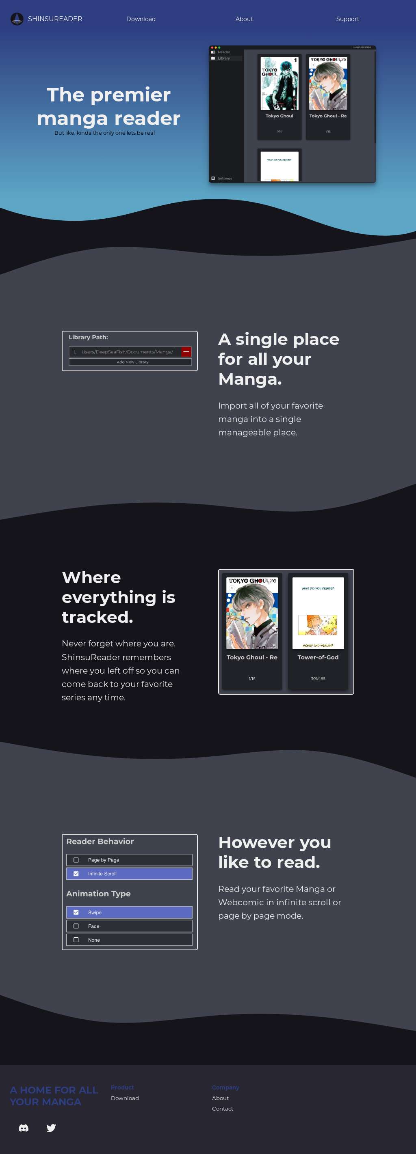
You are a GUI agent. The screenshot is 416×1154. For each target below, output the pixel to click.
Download (141, 19)
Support (348, 19)
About (244, 19)
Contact (222, 1108)
